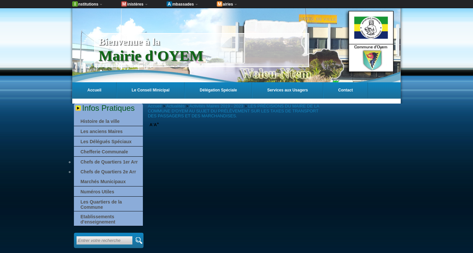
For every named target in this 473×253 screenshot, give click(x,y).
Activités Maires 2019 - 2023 (216, 106)
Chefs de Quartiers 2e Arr (108, 171)
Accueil (155, 106)
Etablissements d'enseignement (97, 219)
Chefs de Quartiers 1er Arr (109, 162)
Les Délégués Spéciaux (106, 141)
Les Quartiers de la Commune (101, 204)
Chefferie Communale (104, 151)
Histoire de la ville (100, 121)
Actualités (175, 106)
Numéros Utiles (97, 191)
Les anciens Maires (101, 131)
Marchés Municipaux (103, 181)
